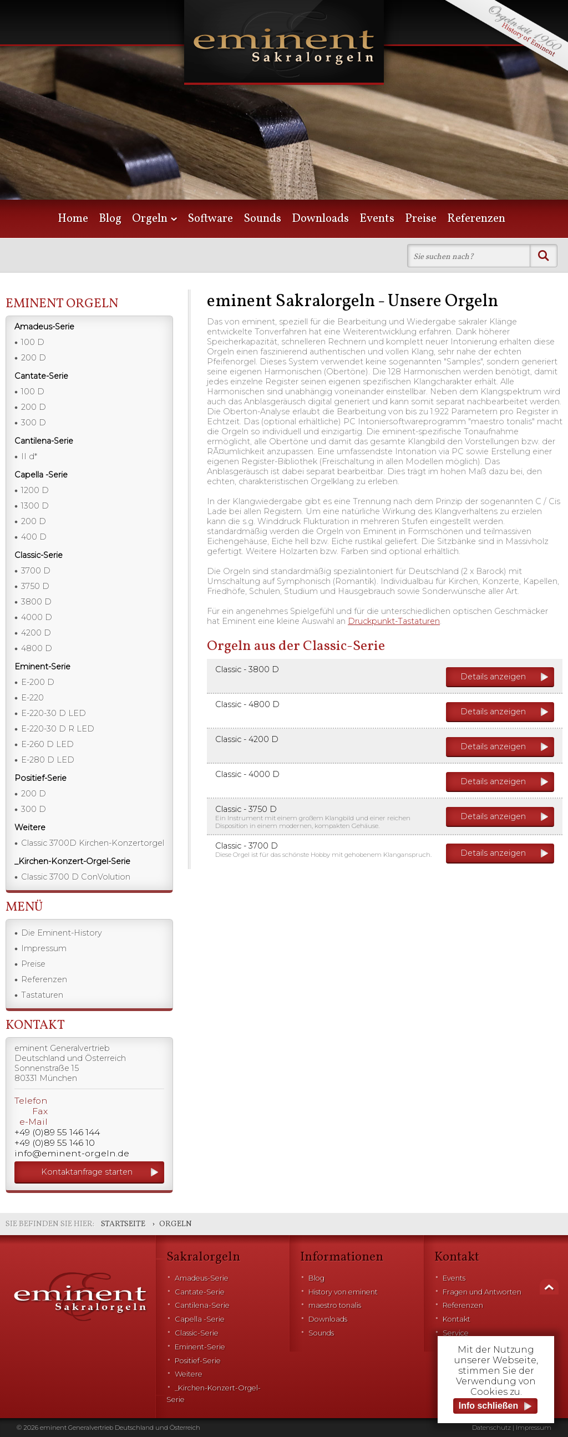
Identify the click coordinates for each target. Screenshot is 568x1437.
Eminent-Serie (200, 1347)
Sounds (262, 219)
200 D (33, 358)
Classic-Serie (197, 1333)
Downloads (320, 219)
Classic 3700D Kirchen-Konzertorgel (92, 843)
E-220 (32, 698)
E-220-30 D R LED (57, 729)
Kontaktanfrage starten (87, 1172)
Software (210, 219)
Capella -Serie (200, 1319)
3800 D (36, 602)
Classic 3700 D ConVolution (75, 877)
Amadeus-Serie (202, 1278)
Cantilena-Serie (202, 1305)
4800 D (36, 648)
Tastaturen (42, 995)
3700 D (35, 571)
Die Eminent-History (61, 933)
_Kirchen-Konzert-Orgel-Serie (213, 1394)
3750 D (35, 586)
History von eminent (343, 1292)
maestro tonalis (334, 1305)
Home (73, 219)
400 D (34, 537)
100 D (32, 342)
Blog (110, 219)
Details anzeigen (493, 677)
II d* (29, 456)
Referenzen (476, 219)
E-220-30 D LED (53, 713)
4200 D (36, 633)
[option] (284, 116)
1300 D (35, 506)
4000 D (36, 617)
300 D (33, 423)
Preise (421, 219)
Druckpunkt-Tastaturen (394, 621)
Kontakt (456, 1319)
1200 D (35, 490)
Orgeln (150, 219)
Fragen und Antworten (482, 1292)
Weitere (188, 1374)
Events (376, 219)
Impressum (44, 948)
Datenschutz (491, 1427)
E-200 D (37, 682)
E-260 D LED (47, 744)
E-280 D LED (47, 760)
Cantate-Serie (200, 1292)
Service (456, 1333)
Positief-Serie (198, 1361)
